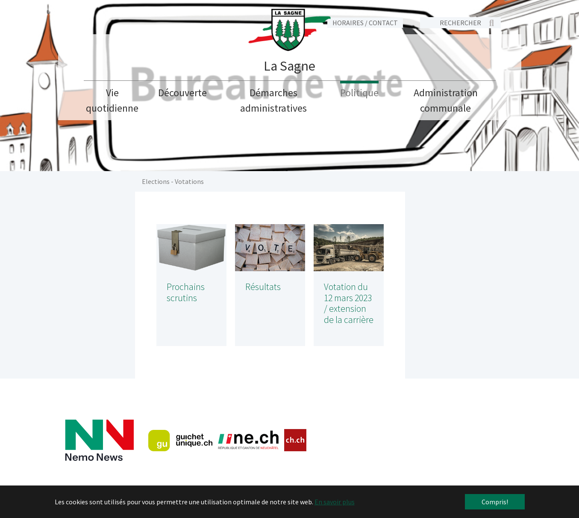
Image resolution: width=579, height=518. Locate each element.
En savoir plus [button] (334, 501)
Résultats (263, 287)
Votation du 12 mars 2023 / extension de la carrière (348, 303)
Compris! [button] (495, 501)
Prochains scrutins (186, 292)
